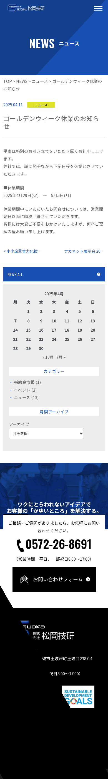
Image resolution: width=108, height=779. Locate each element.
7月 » (61, 357)
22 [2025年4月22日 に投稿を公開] (28, 339)
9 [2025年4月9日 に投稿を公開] (41, 321)
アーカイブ (19, 424)
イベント (22, 390)
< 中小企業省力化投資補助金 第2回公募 (39, 251)
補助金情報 (24, 382)
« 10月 (48, 357)
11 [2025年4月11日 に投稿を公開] (67, 321)
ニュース (22, 397)
